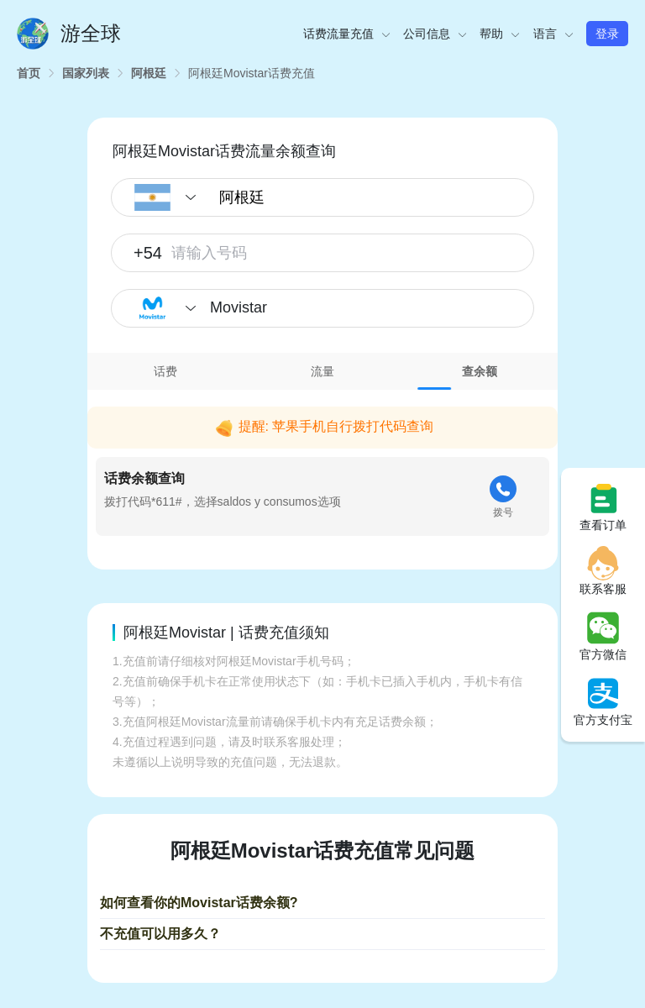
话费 (165, 371)
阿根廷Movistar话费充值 (251, 73)
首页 (28, 73)
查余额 (479, 371)
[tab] (165, 371)
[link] (28, 73)
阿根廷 (148, 73)
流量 (322, 371)
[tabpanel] (322, 467)
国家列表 (85, 73)
